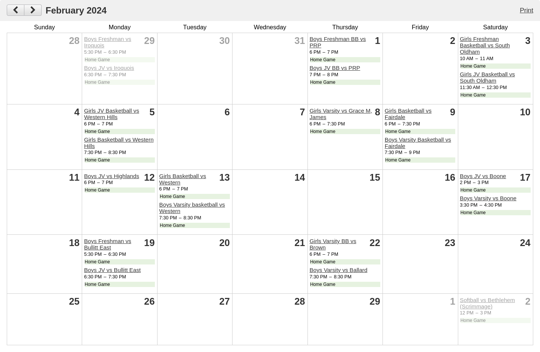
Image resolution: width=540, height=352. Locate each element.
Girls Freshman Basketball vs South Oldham (485, 45)
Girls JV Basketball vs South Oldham (487, 77)
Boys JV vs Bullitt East (112, 270)
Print (526, 10)
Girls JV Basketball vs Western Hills (111, 113)
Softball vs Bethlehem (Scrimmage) (487, 303)
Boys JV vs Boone (483, 176)
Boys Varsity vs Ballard (338, 270)
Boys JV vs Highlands (111, 176)
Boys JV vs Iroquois (109, 68)
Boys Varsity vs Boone (488, 198)
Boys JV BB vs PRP (334, 68)
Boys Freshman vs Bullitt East (107, 244)
